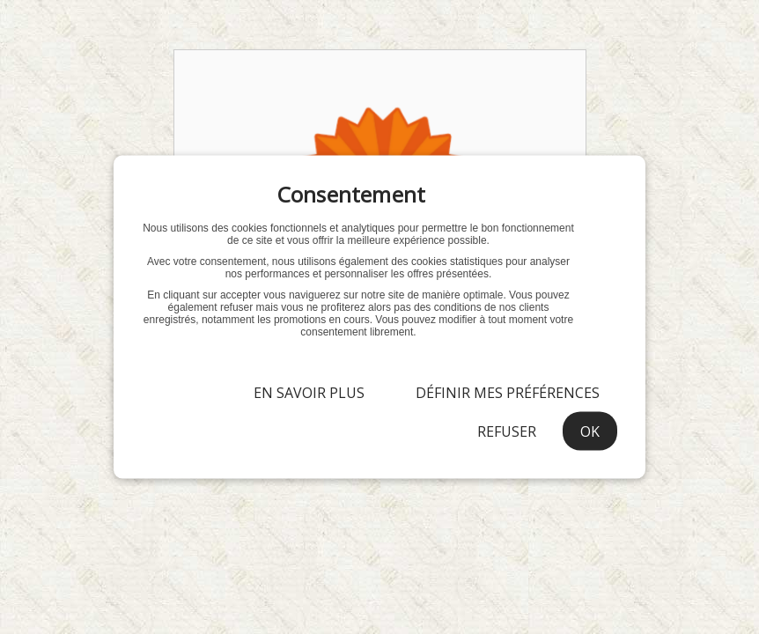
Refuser (506, 431)
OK (590, 431)
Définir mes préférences (508, 392)
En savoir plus (309, 392)
